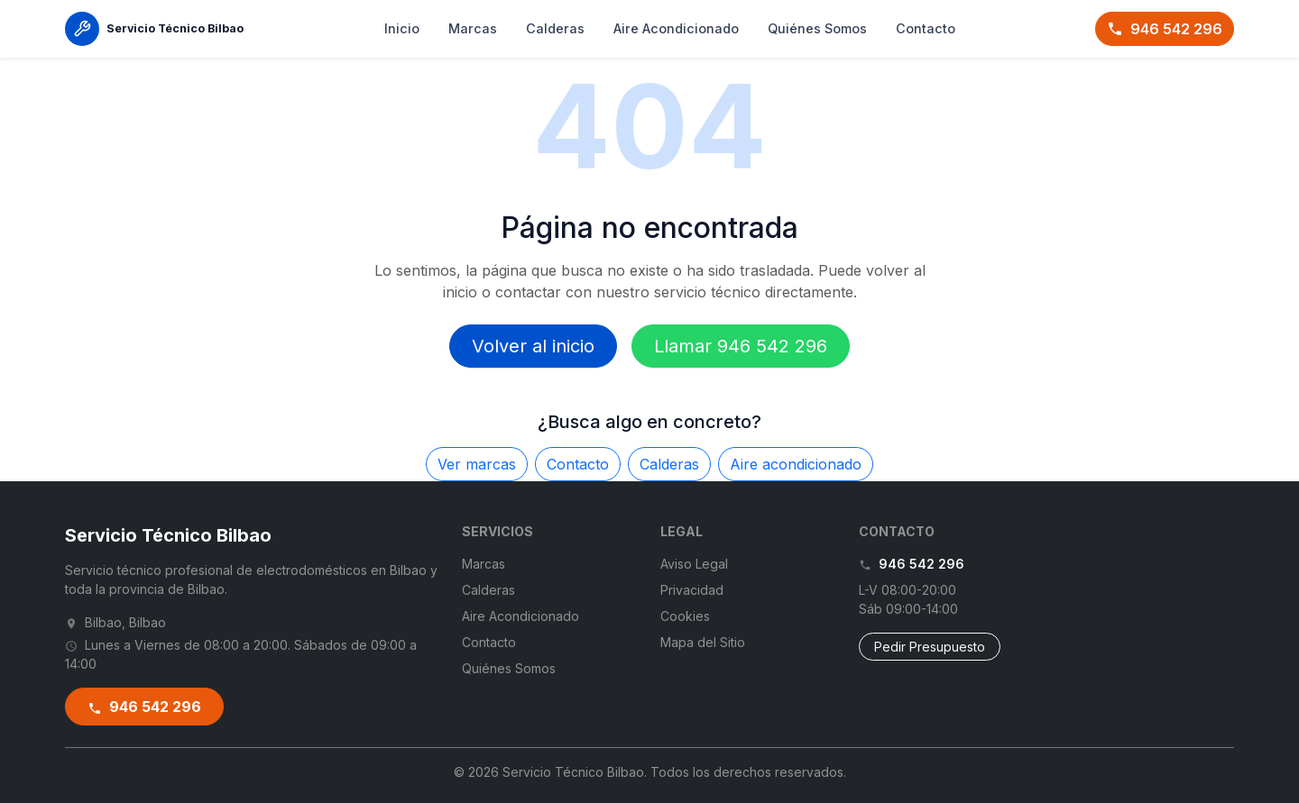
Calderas (555, 28)
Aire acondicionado (795, 464)
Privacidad (691, 590)
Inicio (401, 28)
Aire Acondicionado (676, 28)
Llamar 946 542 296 (740, 346)
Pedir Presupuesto (929, 646)
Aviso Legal (694, 563)
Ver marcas (477, 464)
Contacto (925, 28)
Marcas (472, 28)
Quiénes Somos (817, 28)
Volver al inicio (533, 346)
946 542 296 (1164, 29)
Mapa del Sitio (702, 642)
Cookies (685, 616)
